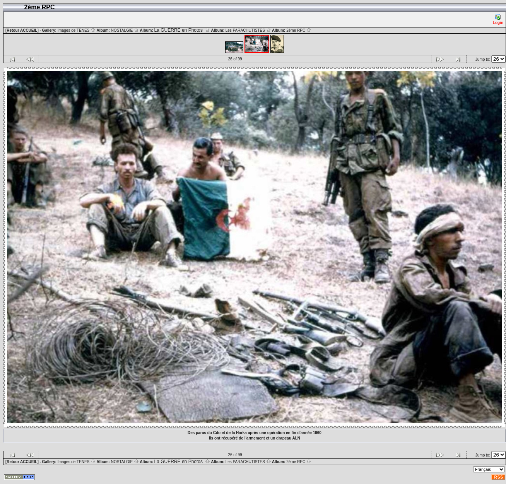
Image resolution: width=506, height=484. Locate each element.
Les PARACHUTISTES (248, 30)
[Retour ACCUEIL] (22, 30)
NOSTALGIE (125, 30)
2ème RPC (298, 30)
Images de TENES (77, 30)
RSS (498, 477)
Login (498, 19)
